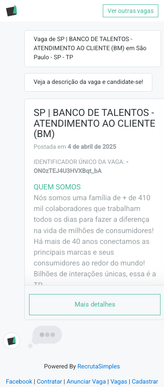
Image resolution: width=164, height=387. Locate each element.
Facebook (19, 381)
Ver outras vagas (131, 10)
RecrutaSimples (98, 366)
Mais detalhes (95, 304)
